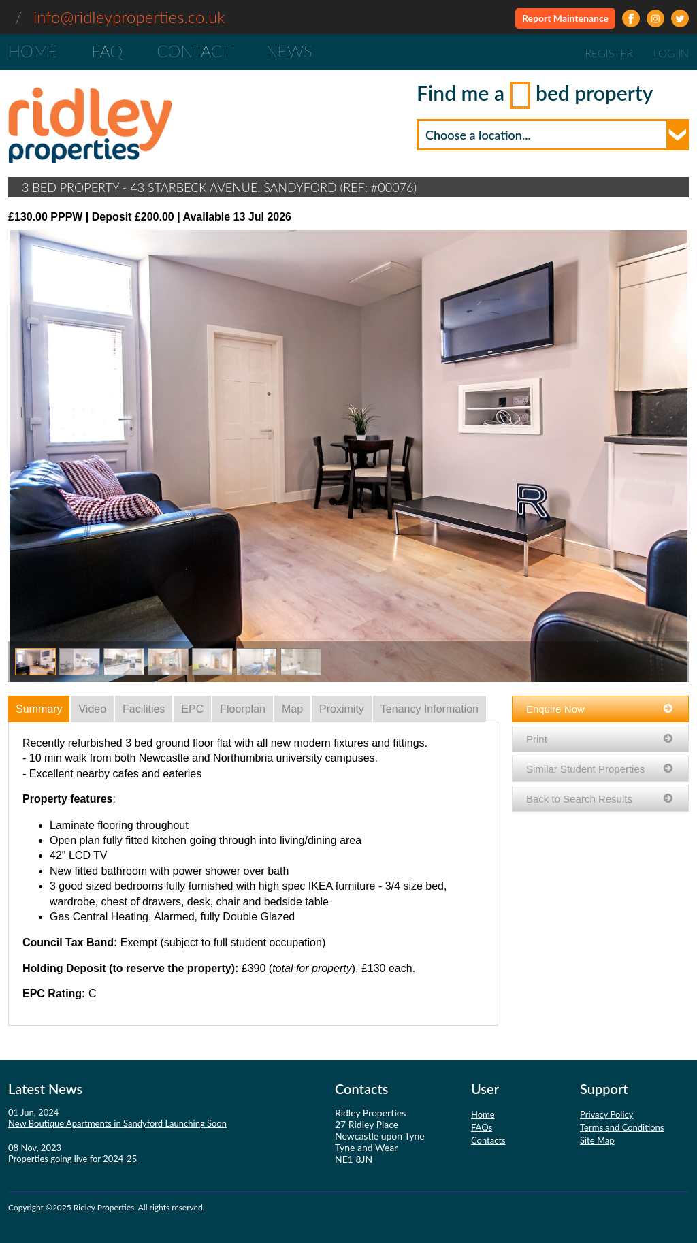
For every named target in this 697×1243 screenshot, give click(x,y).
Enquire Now (600, 709)
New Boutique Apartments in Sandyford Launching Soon (117, 1123)
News (288, 51)
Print (600, 739)
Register (609, 52)
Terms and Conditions (622, 1127)
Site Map (597, 1140)
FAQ (107, 51)
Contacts (488, 1140)
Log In (671, 52)
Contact (194, 51)
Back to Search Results (600, 799)
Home (32, 51)
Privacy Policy (606, 1114)
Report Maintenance (565, 18)
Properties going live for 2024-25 (72, 1158)
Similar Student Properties (600, 769)
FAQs (481, 1127)
